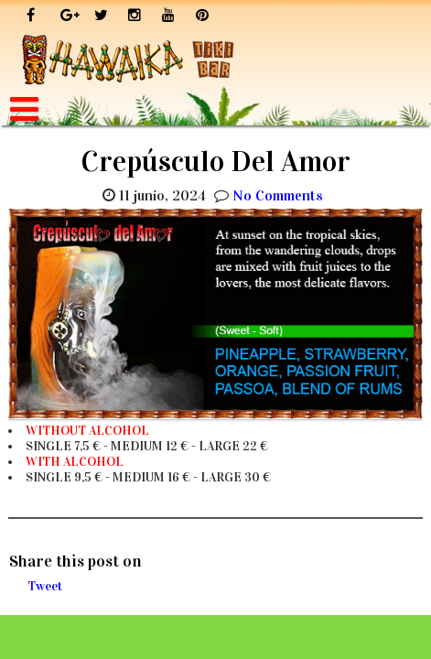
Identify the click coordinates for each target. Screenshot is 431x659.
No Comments (277, 195)
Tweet (44, 586)
